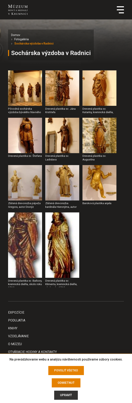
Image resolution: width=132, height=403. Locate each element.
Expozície (16, 312)
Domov (15, 35)
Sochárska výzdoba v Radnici (34, 43)
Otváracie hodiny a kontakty (32, 352)
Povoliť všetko (66, 370)
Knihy (12, 328)
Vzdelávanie (18, 336)
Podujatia (16, 320)
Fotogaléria (21, 39)
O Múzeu (15, 344)
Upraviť (66, 395)
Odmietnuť (66, 382)
